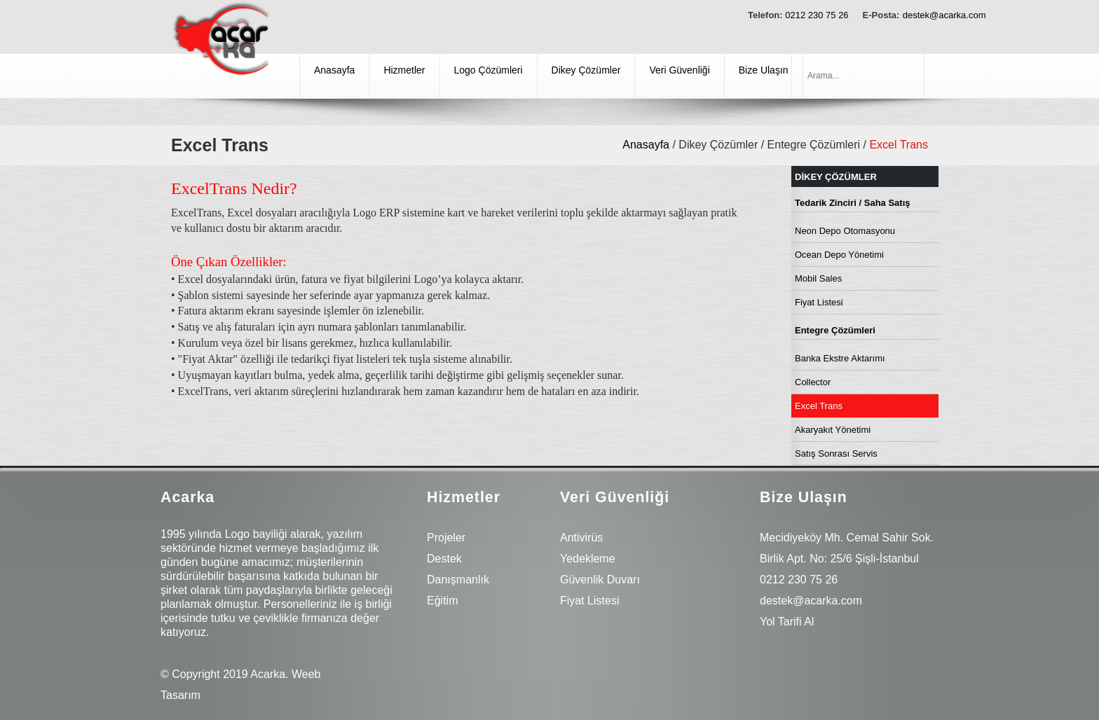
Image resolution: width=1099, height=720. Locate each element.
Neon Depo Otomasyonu (845, 231)
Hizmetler (404, 70)
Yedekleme (587, 559)
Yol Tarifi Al (787, 622)
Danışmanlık (458, 580)
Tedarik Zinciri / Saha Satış (852, 203)
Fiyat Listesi (819, 302)
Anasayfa (334, 70)
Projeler (446, 538)
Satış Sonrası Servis (836, 453)
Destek (444, 559)
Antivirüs (581, 538)
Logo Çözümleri (488, 70)
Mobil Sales (818, 278)
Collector (813, 382)
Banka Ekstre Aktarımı (840, 358)
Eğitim (442, 601)
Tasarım (180, 695)
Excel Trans (818, 406)
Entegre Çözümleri (835, 330)
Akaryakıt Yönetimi (833, 429)
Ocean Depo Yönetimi (839, 254)
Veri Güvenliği (679, 70)
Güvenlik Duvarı (600, 580)
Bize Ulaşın (764, 70)
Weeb (306, 674)
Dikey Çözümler (586, 70)
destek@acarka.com (944, 15)
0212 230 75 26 (816, 15)
